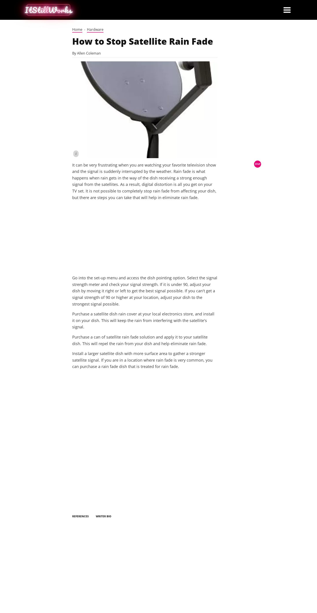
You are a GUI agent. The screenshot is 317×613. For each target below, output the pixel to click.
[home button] (48, 10)
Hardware (95, 29)
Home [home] (77, 29)
